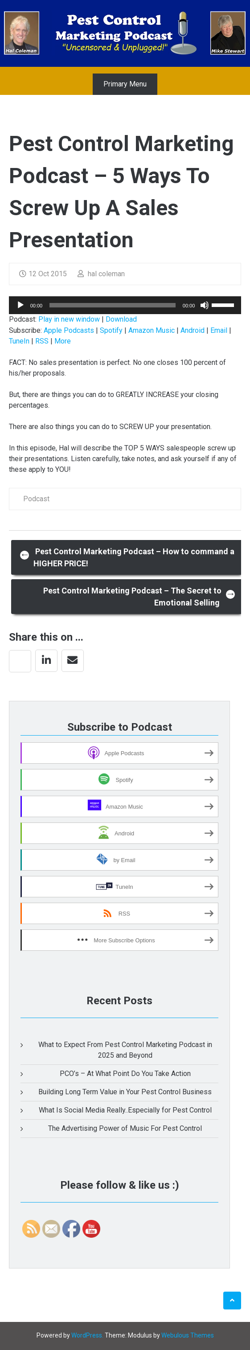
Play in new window (69, 319)
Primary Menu (125, 84)
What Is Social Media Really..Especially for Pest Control (125, 1110)
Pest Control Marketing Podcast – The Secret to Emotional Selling (139, 596)
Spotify (111, 330)
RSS (42, 341)
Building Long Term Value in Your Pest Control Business (125, 1092)
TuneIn (19, 341)
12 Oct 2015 (43, 274)
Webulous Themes (187, 1335)
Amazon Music (151, 330)
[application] (125, 305)
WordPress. (87, 1335)
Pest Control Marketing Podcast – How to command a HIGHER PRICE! (127, 557)
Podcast (36, 499)
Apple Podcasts (69, 330)
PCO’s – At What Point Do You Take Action (125, 1073)
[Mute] (204, 305)
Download (121, 319)
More (62, 341)
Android (192, 330)
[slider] (112, 305)
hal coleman (101, 274)
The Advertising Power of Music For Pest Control (125, 1128)
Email (218, 330)
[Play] (20, 305)
